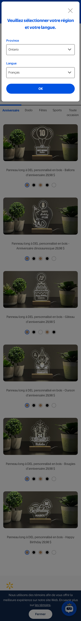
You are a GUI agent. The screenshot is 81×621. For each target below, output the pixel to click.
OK (40, 88)
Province (12, 40)
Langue (11, 63)
